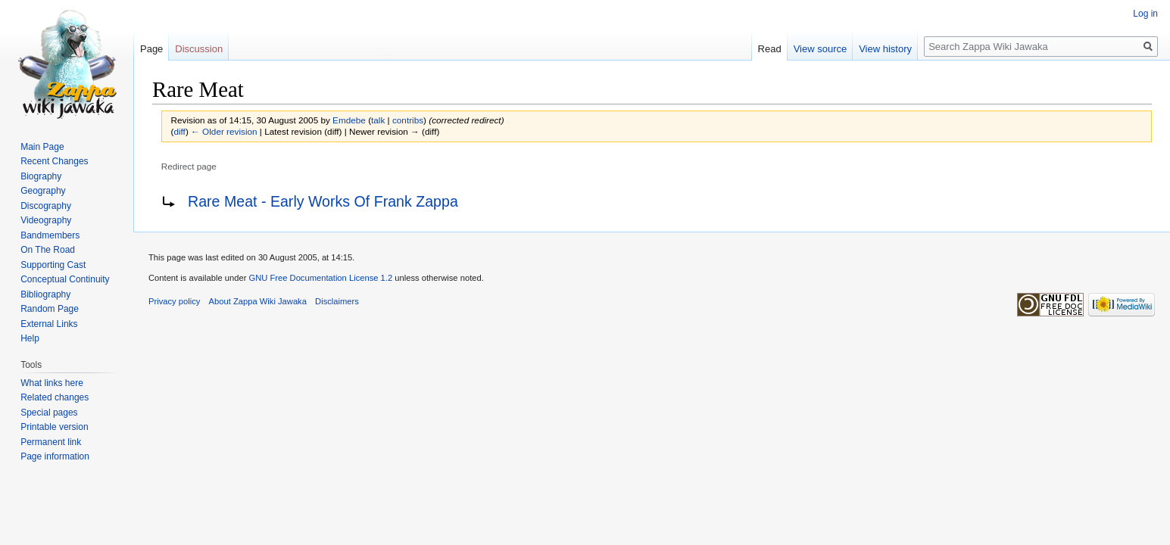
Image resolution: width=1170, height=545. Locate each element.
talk (378, 120)
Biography (40, 176)
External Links (48, 324)
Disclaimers (337, 301)
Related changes (54, 397)
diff (179, 131)
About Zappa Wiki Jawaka (258, 301)
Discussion (199, 48)
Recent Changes (54, 161)
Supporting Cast (53, 265)
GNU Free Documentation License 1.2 (320, 277)
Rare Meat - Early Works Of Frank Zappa (323, 201)
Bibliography (45, 294)
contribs (407, 120)
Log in (1145, 13)
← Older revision (224, 131)
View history (885, 48)
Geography (42, 190)
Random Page (49, 309)
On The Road (47, 249)
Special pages (48, 412)
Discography (45, 206)
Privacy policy (174, 301)
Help (29, 338)
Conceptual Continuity (64, 279)
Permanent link (50, 442)
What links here (51, 383)
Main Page (42, 147)
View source (820, 48)
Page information (54, 456)
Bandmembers (50, 235)
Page (151, 48)
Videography (45, 220)
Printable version (54, 427)
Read (770, 48)
